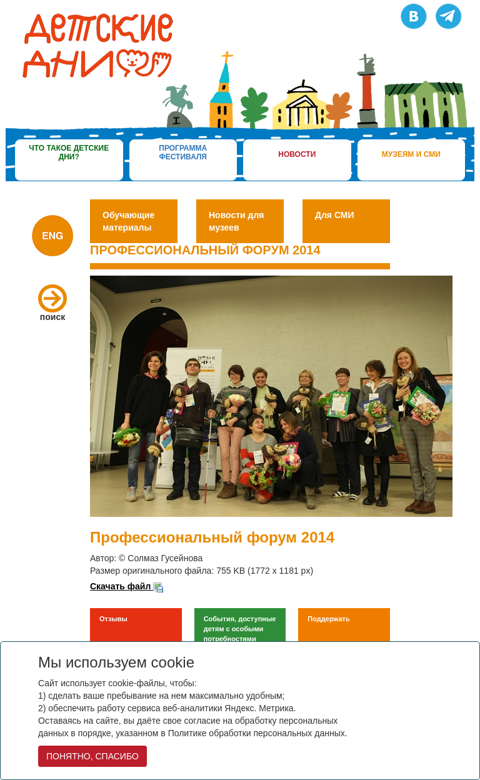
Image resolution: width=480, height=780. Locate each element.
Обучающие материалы (128, 221)
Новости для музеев (236, 221)
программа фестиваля (183, 152)
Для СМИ (334, 215)
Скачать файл (126, 586)
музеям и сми (411, 154)
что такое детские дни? (69, 152)
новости (297, 154)
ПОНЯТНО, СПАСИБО (92, 756)
